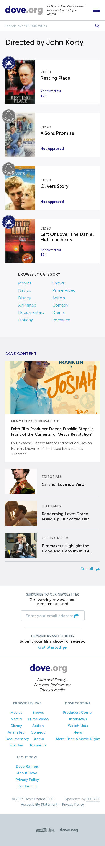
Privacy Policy (27, 780)
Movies (24, 283)
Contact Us (27, 786)
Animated (27, 305)
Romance (61, 320)
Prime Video (64, 290)
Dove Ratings (27, 766)
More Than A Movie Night (78, 739)
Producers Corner (78, 712)
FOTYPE (93, 799)
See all (90, 568)
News (78, 732)
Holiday (25, 320)
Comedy (60, 305)
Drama (58, 312)
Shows (58, 283)
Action (58, 298)
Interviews (78, 719)
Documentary (31, 312)
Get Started (52, 647)
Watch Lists (78, 726)
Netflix (24, 290)
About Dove (27, 773)
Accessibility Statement (39, 804)
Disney (24, 298)
